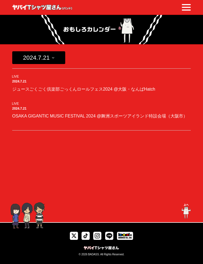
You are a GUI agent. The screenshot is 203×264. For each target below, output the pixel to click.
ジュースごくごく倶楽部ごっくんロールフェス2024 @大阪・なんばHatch (83, 89)
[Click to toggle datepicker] (38, 57)
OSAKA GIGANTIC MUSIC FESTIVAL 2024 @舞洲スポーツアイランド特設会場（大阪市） (100, 116)
